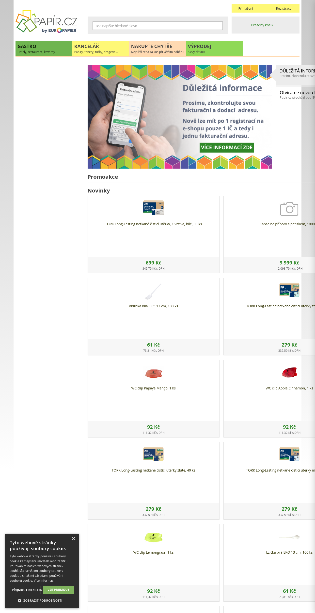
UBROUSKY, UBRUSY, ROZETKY (45, 106)
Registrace (284, 8)
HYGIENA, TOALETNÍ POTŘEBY (44, 96)
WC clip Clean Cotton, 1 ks (274, 383)
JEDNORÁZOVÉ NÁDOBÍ (39, 75)
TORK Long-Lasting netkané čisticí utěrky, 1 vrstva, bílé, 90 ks (113, 223)
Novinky (49, 290)
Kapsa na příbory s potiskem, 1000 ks (166, 204)
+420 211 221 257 (49, 264)
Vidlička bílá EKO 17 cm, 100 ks (220, 221)
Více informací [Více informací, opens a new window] (44, 580)
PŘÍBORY (27, 156)
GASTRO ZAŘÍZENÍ (34, 207)
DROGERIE (28, 116)
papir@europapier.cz (49, 275)
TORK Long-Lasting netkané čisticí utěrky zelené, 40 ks (274, 221)
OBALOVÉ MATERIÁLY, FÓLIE (43, 86)
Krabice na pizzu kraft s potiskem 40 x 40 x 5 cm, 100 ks (220, 388)
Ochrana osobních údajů (107, 580)
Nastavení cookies (102, 585)
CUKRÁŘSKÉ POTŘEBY (37, 146)
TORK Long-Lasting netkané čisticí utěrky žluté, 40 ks (220, 303)
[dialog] (42, 571)
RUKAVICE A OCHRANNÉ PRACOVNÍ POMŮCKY (48, 169)
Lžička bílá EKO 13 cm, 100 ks (166, 385)
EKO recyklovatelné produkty (43, 65)
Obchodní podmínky (175, 576)
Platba (164, 585)
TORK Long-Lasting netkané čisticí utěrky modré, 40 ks (274, 303)
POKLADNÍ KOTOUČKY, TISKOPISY (47, 136)
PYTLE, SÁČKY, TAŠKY (37, 126)
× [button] (73, 539)
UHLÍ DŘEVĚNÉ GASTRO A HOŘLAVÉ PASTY (49, 184)
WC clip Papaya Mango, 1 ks (112, 301)
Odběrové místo (172, 590)
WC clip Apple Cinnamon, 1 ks (166, 303)
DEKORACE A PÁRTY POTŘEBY (44, 196)
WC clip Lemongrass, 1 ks (112, 383)
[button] (42, 600)
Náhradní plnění (100, 576)
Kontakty (239, 576)
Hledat (219, 25)
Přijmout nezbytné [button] (25, 590)
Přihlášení (245, 8)
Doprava (166, 580)
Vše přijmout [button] (58, 589)
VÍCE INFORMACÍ (50, 402)
